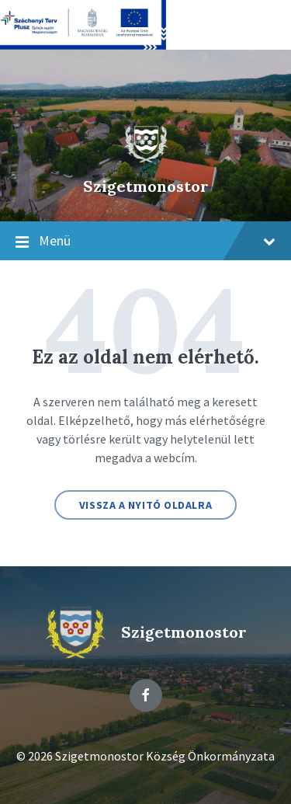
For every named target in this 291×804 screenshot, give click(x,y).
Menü (145, 241)
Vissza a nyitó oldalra (145, 505)
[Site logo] (146, 159)
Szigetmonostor (146, 186)
